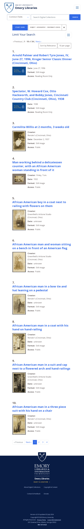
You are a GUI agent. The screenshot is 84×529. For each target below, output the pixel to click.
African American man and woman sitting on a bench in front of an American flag (41, 246)
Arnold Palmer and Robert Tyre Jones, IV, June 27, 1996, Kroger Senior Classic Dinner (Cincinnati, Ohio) (42, 59)
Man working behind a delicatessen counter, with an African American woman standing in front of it (37, 166)
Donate (46, 494)
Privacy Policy (41, 520)
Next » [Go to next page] (28, 442)
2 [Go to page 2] (38, 442)
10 (64, 45)
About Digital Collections (32, 487)
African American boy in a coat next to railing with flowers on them (39, 204)
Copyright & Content (50, 487)
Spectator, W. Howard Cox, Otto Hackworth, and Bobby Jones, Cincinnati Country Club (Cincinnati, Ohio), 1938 (40, 95)
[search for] (50, 17)
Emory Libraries (26, 7)
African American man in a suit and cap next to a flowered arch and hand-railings (41, 366)
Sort (48, 45)
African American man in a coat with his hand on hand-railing (40, 327)
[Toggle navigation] (77, 8)
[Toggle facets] (68, 35)
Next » (38, 41)
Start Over (20, 27)
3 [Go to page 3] (42, 442)
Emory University (24, 5)
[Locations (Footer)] (42, 482)
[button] (18, 17)
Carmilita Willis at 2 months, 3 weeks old (40, 127)
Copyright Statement (54, 520)
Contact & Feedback (33, 494)
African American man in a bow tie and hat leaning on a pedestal (39, 288)
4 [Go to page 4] (46, 442)
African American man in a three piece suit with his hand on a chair (39, 408)
